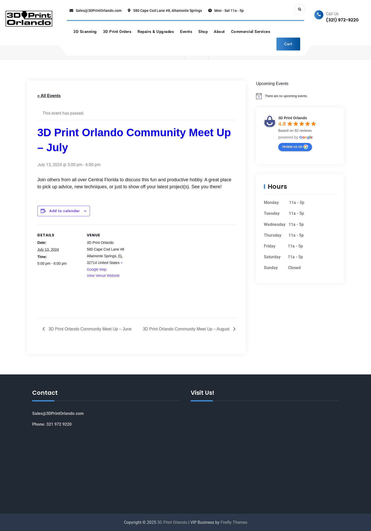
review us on (295, 146)
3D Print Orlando (292, 118)
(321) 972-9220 (342, 20)
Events (186, 31)
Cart (288, 44)
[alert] (300, 96)
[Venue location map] (163, 260)
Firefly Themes (234, 522)
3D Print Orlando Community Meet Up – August (187, 329)
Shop (203, 31)
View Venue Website (103, 275)
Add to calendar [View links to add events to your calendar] (64, 211)
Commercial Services (251, 31)
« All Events (49, 95)
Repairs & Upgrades (156, 31)
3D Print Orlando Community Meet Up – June (89, 329)
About (219, 31)
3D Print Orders (117, 31)
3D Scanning (85, 31)
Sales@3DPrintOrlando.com (99, 10)
